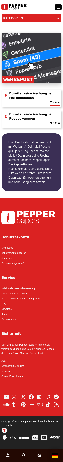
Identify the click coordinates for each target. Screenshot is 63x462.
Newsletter (6, 308)
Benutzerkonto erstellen (13, 253)
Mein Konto (7, 247)
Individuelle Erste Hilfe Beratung (18, 288)
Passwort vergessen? (12, 263)
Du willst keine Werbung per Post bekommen (31, 116)
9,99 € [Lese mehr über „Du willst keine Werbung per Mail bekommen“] (56, 102)
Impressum (7, 371)
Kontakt (5, 314)
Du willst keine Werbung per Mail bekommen (31, 95)
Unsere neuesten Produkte (15, 293)
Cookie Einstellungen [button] (12, 376)
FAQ (3, 303)
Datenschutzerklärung (12, 366)
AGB (3, 361)
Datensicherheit (9, 319)
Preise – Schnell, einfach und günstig (20, 298)
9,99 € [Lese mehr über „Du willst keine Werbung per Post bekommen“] (56, 123)
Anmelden (6, 258)
